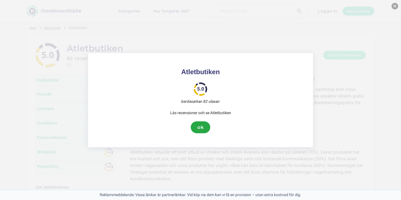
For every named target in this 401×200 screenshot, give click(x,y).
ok (200, 127)
